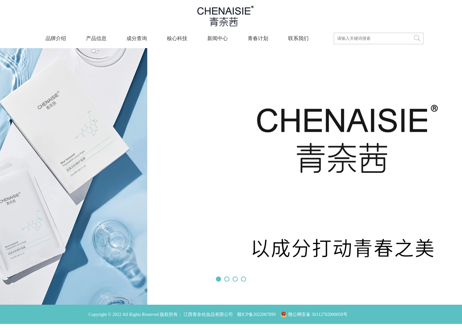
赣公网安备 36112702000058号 (316, 306)
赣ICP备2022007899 (256, 314)
